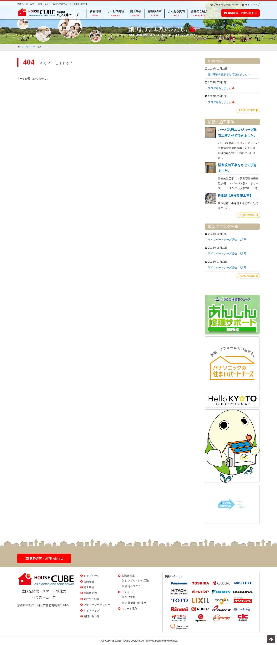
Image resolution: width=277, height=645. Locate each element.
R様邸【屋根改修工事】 (235, 195)
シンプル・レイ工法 (137, 580)
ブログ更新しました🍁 (221, 88)
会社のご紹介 (91, 598)
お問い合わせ (91, 616)
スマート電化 (129, 608)
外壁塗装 (130, 597)
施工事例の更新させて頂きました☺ (229, 74)
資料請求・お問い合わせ (240, 13)
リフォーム (128, 592)
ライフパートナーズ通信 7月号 (227, 267)
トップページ (91, 575)
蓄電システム (133, 586)
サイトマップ (251, 4)
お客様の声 (90, 592)
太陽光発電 (128, 575)
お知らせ (88, 581)
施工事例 (88, 587)
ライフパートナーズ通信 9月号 (227, 239)
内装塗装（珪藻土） (137, 602)
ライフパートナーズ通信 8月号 (227, 253)
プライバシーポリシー (224, 4)
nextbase (172, 640)
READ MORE (248, 110)
